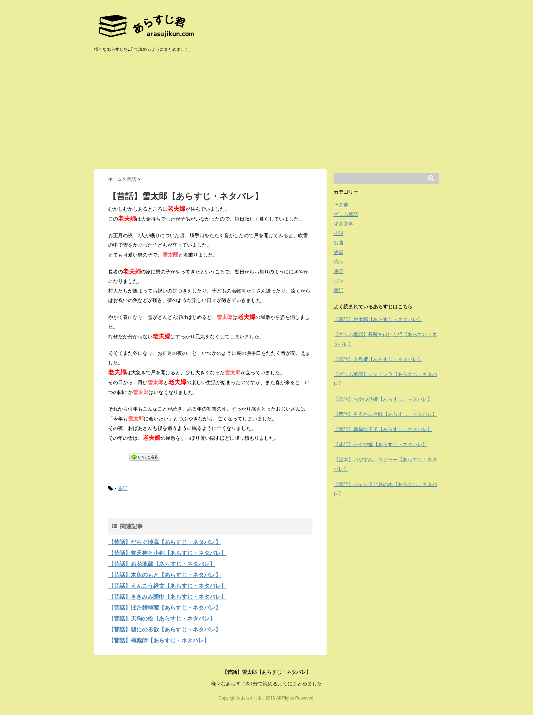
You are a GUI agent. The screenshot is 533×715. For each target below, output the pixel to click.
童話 (338, 290)
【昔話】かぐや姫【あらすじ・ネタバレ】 (380, 444)
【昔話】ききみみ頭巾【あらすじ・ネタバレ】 (167, 597)
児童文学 (343, 224)
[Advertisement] (266, 116)
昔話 (123, 488)
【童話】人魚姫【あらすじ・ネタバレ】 (378, 359)
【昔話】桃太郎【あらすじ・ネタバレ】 (378, 319)
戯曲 (338, 243)
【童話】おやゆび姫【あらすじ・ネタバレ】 (383, 399)
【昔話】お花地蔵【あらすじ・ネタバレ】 (161, 564)
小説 (338, 233)
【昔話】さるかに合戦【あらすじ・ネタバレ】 (385, 414)
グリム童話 (346, 214)
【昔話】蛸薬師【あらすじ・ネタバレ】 (159, 640)
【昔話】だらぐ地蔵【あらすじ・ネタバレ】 (164, 542)
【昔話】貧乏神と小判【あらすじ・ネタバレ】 (167, 553)
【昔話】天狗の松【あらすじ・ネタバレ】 (161, 619)
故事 (338, 252)
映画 (338, 271)
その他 (341, 205)
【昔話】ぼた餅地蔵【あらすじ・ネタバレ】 (164, 608)
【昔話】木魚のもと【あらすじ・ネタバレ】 (164, 575)
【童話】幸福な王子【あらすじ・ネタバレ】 (383, 429)
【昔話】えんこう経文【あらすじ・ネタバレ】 (167, 586)
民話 (338, 281)
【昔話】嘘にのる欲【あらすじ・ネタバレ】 (164, 630)
